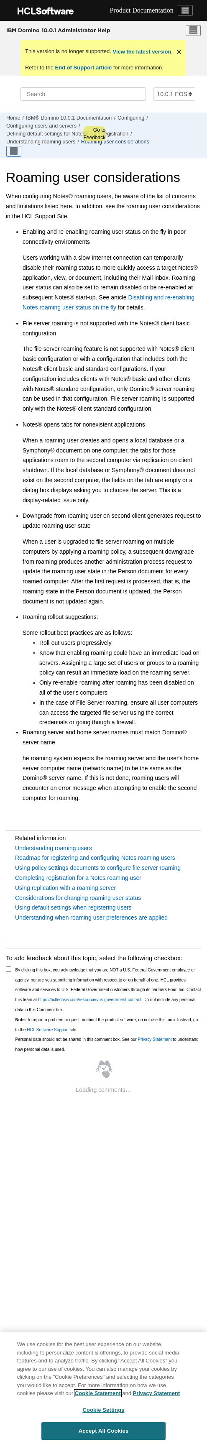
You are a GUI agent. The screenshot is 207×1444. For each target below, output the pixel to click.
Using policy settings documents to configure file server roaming (98, 867)
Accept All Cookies (104, 1431)
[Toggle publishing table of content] (13, 151)
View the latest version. (142, 52)
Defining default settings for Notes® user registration (67, 134)
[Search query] (83, 94)
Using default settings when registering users (73, 907)
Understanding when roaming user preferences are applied (91, 917)
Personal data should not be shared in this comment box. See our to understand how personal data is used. (107, 1044)
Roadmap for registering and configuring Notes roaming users (95, 857)
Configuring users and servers (41, 126)
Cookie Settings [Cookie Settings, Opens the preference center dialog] (103, 1410)
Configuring (131, 118)
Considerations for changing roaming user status (78, 898)
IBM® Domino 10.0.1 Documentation (69, 118)
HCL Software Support (48, 1029)
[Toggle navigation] (185, 10)
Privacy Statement (154, 1039)
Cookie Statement (98, 1393)
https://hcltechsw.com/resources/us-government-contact (89, 999)
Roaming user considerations (115, 142)
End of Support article (83, 67)
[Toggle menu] (193, 30)
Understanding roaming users (40, 142)
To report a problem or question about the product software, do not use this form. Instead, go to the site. (106, 1024)
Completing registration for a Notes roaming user (78, 877)
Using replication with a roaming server (65, 887)
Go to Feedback (94, 134)
